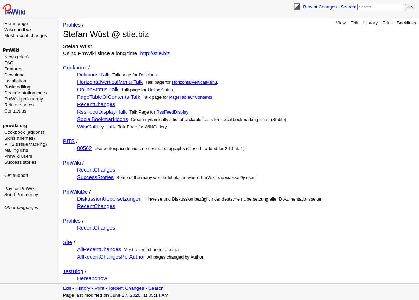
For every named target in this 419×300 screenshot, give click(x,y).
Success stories (20, 162)
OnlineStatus (160, 89)
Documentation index (25, 93)
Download (14, 74)
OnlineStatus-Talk (98, 89)
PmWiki (11, 50)
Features (13, 68)
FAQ (8, 62)
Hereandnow (92, 278)
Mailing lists (16, 150)
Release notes (19, 105)
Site (67, 242)
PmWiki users (18, 156)
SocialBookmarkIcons (102, 119)
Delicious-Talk (93, 74)
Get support (16, 175)
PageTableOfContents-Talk (108, 97)
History (370, 22)
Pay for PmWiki (20, 188)
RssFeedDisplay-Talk (102, 112)
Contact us (15, 111)
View (341, 22)
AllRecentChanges (99, 249)
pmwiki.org (15, 125)
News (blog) (16, 56)
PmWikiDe (75, 192)
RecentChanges (96, 104)
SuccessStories (95, 177)
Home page (16, 23)
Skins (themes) (19, 138)
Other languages (21, 207)
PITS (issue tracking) (25, 144)
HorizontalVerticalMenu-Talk (110, 82)
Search (348, 7)
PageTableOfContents (191, 97)
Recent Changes (320, 7)
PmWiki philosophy (23, 99)
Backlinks (406, 22)
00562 (84, 148)
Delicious (148, 75)
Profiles (72, 25)
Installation (15, 80)
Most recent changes (25, 35)
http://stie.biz (155, 53)
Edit (355, 22)
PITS (69, 141)
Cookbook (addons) (24, 132)
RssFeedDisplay (172, 112)
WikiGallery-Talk (96, 126)
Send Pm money (21, 194)
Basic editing (17, 87)
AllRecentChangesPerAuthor (111, 257)
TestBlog (73, 271)
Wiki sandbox (17, 29)
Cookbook (75, 67)
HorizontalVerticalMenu (194, 82)
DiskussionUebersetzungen (109, 199)
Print (387, 22)
